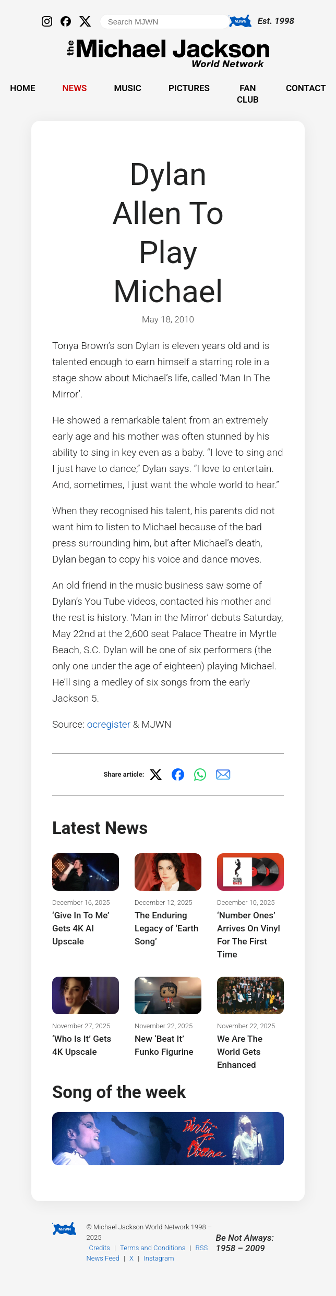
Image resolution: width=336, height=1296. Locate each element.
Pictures (189, 88)
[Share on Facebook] (177, 774)
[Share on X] (155, 774)
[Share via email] (223, 774)
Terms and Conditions (152, 1248)
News (75, 88)
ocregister (108, 724)
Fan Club (248, 94)
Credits (99, 1248)
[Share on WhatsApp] (200, 774)
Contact (306, 88)
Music (127, 88)
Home (22, 88)
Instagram (158, 1258)
